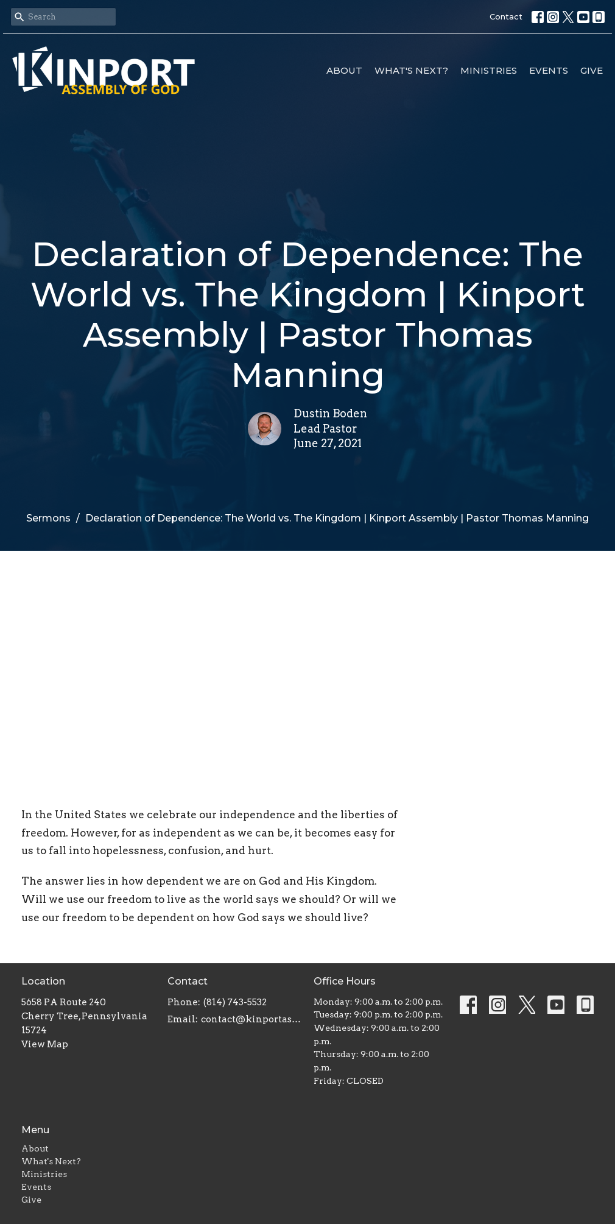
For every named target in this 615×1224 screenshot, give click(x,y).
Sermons (48, 518)
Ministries (488, 70)
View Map (44, 1044)
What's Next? (411, 70)
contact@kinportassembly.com (251, 1019)
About (344, 70)
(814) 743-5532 (235, 1002)
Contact (506, 16)
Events (548, 70)
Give (591, 70)
